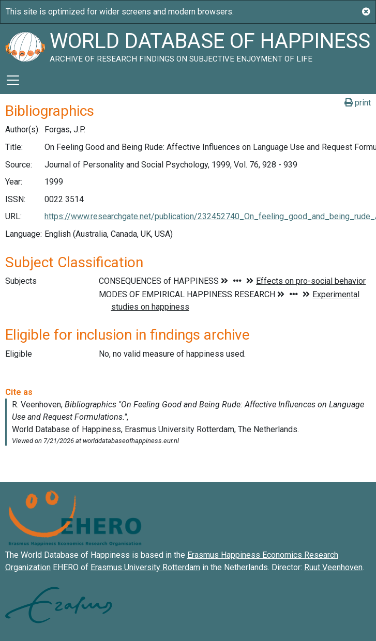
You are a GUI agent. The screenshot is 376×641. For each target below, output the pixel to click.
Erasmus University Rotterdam (145, 567)
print (357, 103)
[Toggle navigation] (13, 80)
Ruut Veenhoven (333, 567)
